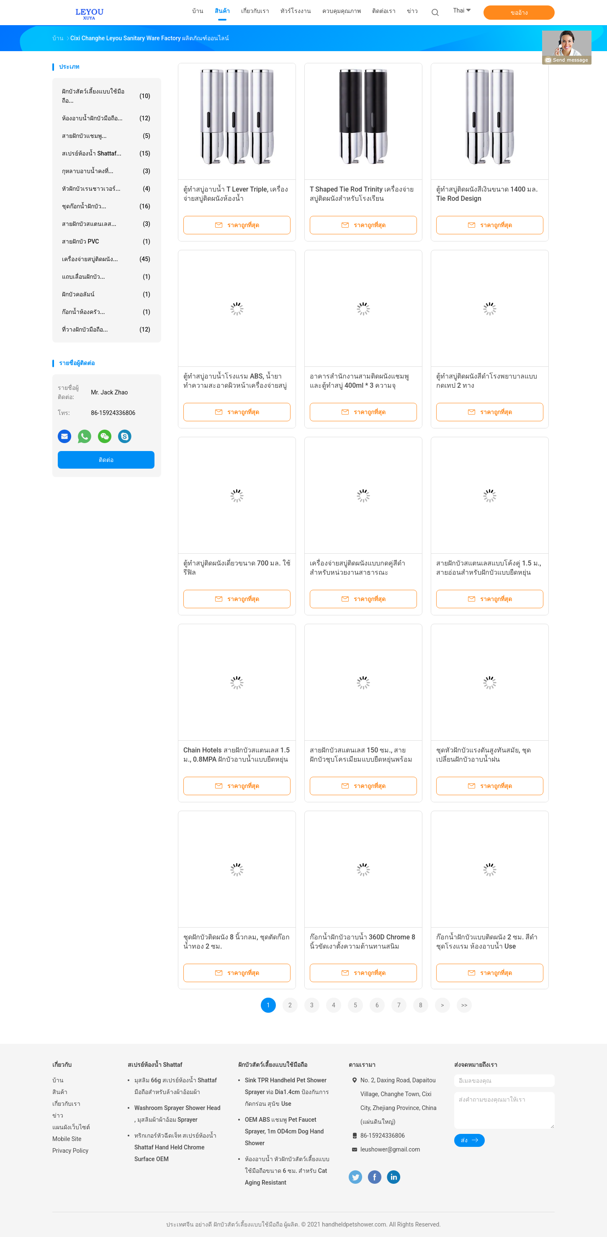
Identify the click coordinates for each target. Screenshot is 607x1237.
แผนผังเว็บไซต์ (71, 1127)
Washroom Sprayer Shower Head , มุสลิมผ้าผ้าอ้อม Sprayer (177, 1114)
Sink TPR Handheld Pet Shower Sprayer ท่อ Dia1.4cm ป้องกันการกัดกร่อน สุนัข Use (287, 1092)
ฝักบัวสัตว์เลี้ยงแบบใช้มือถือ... (106, 96)
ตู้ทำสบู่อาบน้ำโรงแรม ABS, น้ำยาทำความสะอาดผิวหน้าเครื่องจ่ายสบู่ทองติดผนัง (235, 385)
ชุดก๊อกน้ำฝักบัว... (106, 206)
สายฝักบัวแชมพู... (106, 136)
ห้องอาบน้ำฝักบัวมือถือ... (106, 118)
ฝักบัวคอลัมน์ (106, 294)
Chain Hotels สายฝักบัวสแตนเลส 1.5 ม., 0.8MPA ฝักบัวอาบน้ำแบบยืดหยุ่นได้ (236, 759)
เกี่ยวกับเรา (66, 1103)
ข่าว (57, 1115)
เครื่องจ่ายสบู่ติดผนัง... (106, 259)
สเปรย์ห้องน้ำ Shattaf (155, 1064)
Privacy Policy (70, 1150)
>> (464, 1005)
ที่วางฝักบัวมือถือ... (106, 329)
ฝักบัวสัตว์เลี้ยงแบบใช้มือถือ (272, 1064)
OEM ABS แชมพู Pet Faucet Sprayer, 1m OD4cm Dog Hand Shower (284, 1131)
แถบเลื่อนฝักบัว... (106, 276)
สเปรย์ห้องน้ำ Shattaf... (106, 153)
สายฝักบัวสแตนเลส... (106, 224)
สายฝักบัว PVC (106, 241)
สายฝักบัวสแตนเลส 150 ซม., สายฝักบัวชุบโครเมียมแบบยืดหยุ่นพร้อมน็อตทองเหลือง (361, 759)
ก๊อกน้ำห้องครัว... (106, 312)
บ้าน (58, 1080)
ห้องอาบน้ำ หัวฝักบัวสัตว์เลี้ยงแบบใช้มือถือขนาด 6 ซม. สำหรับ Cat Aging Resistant (287, 1171)
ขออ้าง (519, 12)
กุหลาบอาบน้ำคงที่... (106, 171)
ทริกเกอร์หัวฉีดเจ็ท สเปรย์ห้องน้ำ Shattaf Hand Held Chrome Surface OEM (175, 1147)
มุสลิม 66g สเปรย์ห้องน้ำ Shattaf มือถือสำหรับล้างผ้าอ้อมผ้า (175, 1086)
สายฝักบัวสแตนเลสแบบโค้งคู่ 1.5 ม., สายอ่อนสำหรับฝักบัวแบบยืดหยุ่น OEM (488, 572)
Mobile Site (67, 1139)
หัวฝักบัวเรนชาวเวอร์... (106, 188)
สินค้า (59, 1092)
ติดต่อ (106, 459)
